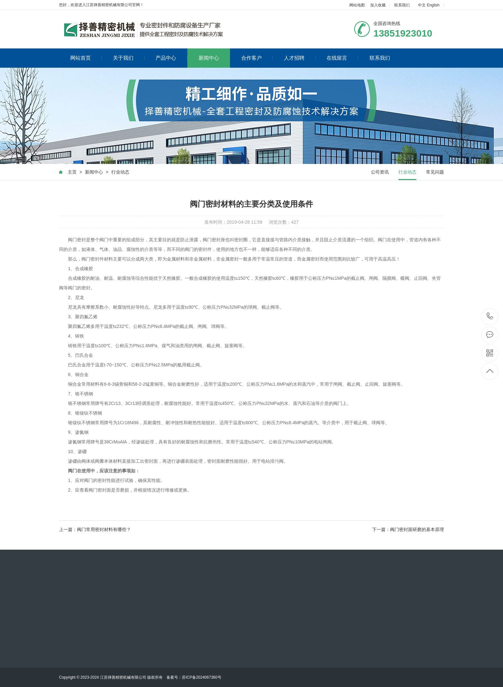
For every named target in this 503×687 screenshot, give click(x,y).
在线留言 (342, 58)
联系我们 (402, 5)
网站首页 (86, 58)
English (433, 5)
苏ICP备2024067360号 (201, 677)
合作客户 (257, 58)
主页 (72, 172)
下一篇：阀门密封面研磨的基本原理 (408, 529)
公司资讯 (380, 172)
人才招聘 (300, 58)
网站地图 (357, 5)
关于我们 (129, 58)
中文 (422, 5)
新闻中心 (209, 58)
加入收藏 (378, 5)
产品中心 (171, 58)
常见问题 (435, 172)
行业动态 (120, 172)
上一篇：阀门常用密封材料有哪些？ (95, 529)
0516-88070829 (490, 316)
